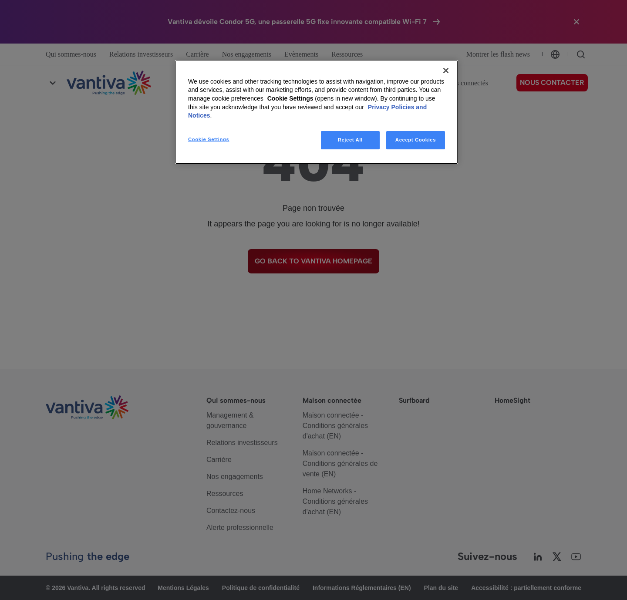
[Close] (445, 70)
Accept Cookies (415, 139)
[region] (316, 112)
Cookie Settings (290, 98)
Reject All (350, 139)
